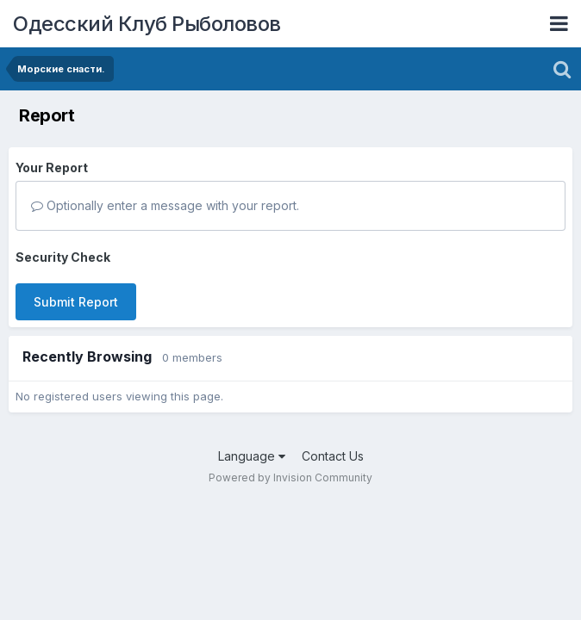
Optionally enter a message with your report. (165, 205)
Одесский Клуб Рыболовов (147, 23)
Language (251, 456)
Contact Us (333, 456)
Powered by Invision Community (290, 477)
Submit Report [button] (76, 301)
